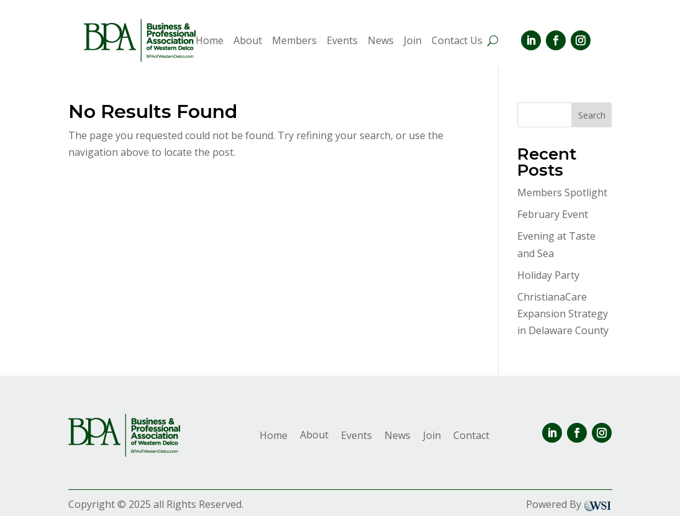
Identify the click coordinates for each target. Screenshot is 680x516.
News (381, 41)
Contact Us (457, 41)
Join (413, 41)
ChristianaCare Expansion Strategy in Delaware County (563, 313)
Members (294, 41)
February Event (552, 214)
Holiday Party (548, 275)
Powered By (569, 504)
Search (591, 115)
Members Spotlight (562, 192)
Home (210, 41)
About (247, 41)
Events (342, 41)
